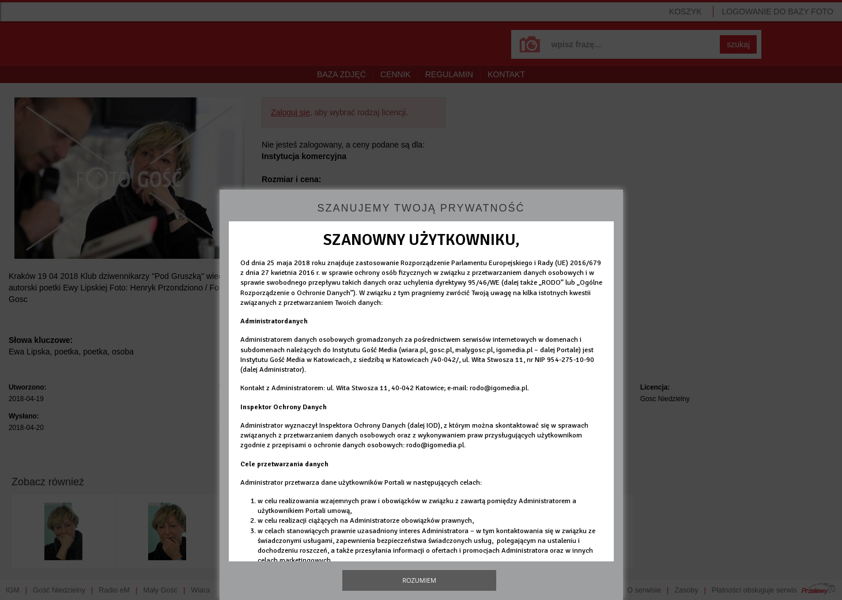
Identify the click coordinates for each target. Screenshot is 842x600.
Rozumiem (419, 580)
